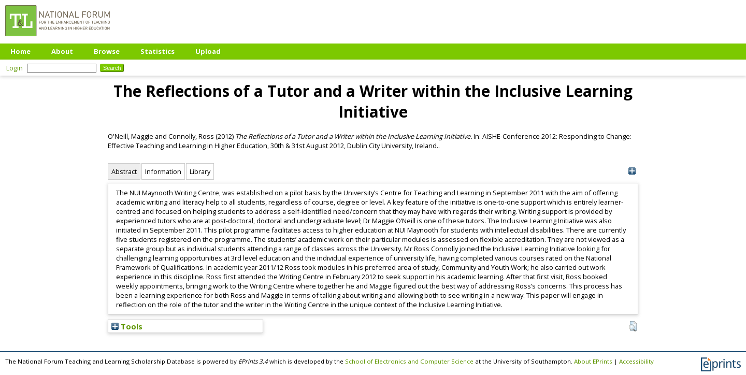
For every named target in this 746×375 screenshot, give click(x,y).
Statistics (157, 51)
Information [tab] (163, 171)
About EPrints (593, 361)
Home (20, 51)
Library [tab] (200, 171)
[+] (632, 171)
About (62, 51)
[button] (633, 326)
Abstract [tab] (124, 171)
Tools (126, 326)
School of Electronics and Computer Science (409, 361)
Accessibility (636, 361)
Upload (208, 51)
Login (14, 68)
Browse (107, 51)
